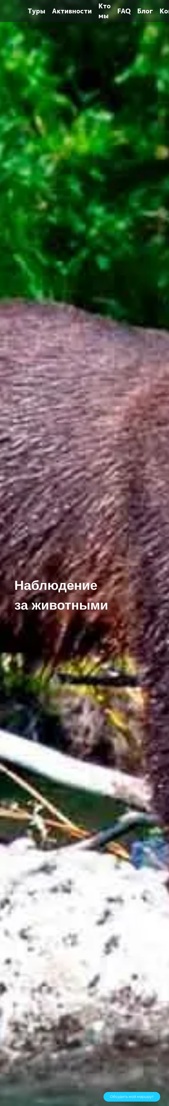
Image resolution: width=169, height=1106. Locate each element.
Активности (72, 11)
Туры (36, 11)
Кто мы (104, 11)
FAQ (124, 11)
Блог (145, 11)
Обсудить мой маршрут (132, 1097)
